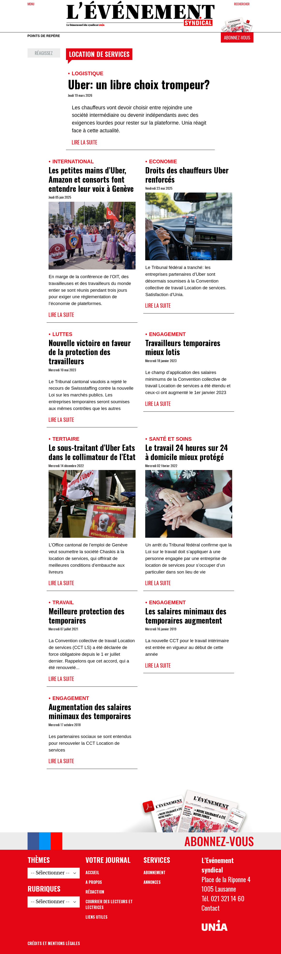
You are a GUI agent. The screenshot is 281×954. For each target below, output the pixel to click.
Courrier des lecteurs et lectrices (109, 904)
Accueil (92, 872)
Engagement (167, 334)
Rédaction (95, 892)
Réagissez (44, 53)
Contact (211, 908)
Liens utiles (97, 917)
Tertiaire (65, 439)
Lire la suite (84, 142)
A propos (94, 882)
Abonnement (155, 872)
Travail (63, 602)
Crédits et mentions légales (54, 943)
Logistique (87, 73)
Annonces (152, 882)
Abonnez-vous (237, 37)
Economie (163, 161)
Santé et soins (170, 439)
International (73, 161)
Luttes (62, 334)
